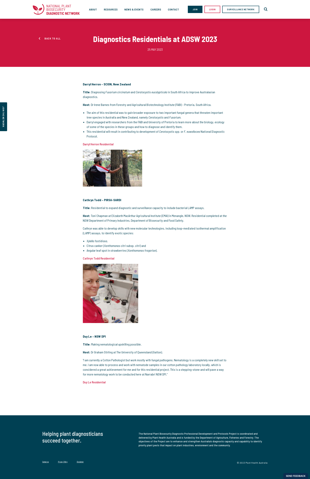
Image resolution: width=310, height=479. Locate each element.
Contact (173, 9)
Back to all (52, 38)
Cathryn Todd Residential (98, 258)
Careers (155, 9)
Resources (111, 9)
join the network (3, 116)
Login (212, 9)
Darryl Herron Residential (98, 144)
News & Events (134, 9)
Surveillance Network (240, 9)
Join (195, 9)
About (93, 9)
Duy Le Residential (94, 382)
